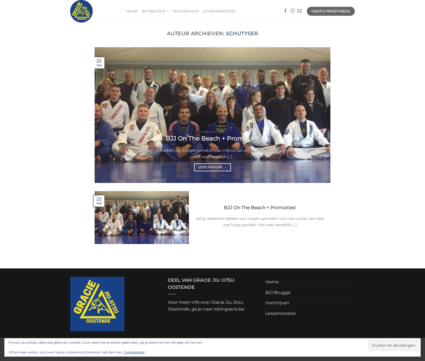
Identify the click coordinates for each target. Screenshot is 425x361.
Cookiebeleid (133, 352)
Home (132, 11)
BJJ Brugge (155, 11)
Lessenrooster (218, 11)
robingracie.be (228, 309)
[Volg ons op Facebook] (285, 11)
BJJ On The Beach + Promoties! (213, 138)
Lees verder (212, 167)
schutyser (242, 33)
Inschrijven (186, 11)
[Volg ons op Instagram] (292, 11)
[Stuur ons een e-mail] (299, 11)
